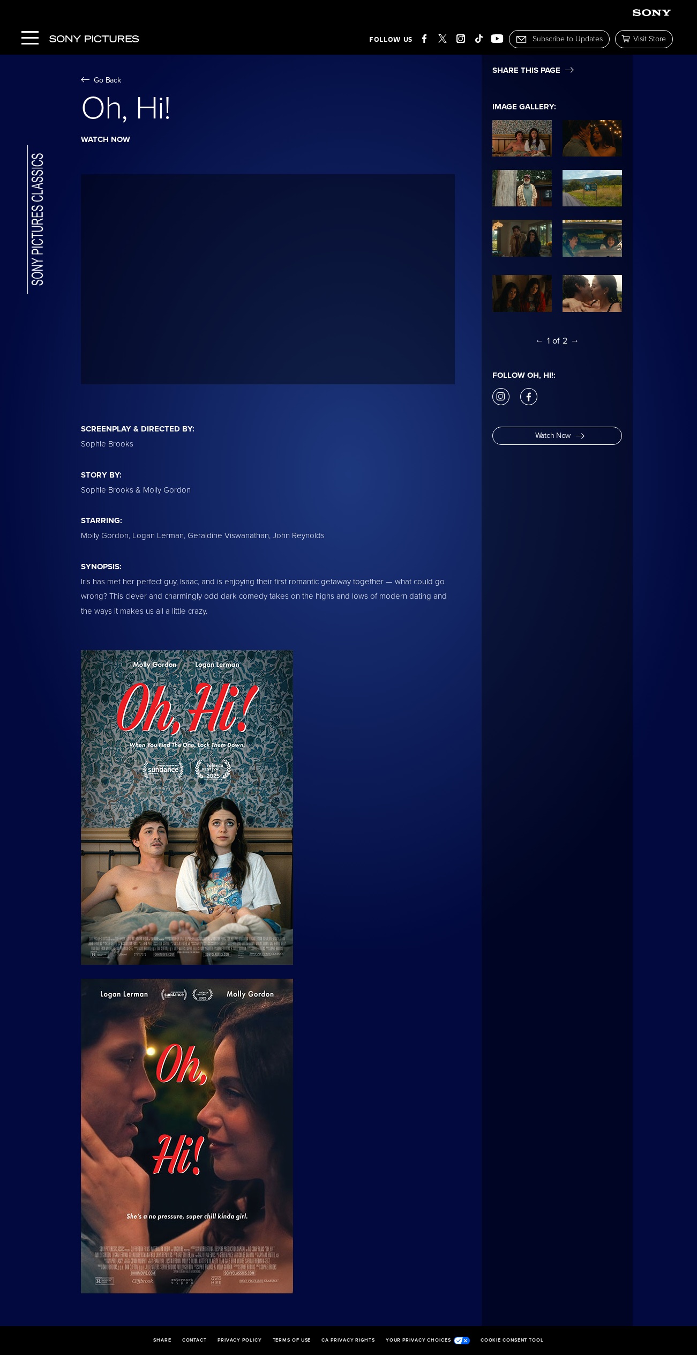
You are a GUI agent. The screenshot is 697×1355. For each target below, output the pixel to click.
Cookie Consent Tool (512, 1340)
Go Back (101, 80)
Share (162, 1340)
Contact (194, 1340)
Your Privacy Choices (428, 1340)
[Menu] (30, 39)
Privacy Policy (240, 1340)
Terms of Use (292, 1340)
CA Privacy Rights (347, 1340)
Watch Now (559, 435)
